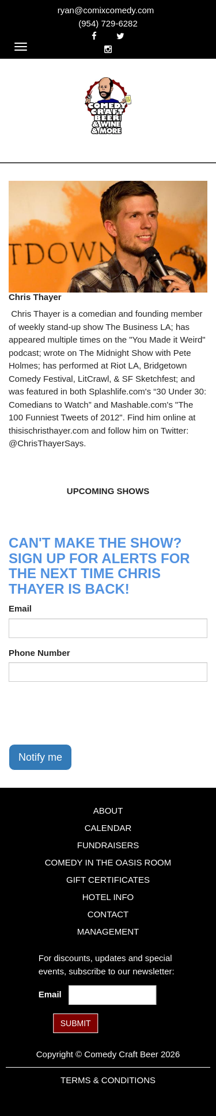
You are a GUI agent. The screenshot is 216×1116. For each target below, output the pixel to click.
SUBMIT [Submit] (75, 1023)
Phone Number (39, 653)
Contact (108, 914)
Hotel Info (108, 897)
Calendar (108, 828)
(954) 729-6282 (108, 23)
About (108, 810)
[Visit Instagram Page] (108, 49)
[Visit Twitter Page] (120, 36)
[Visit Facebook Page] (94, 36)
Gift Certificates (108, 880)
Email (20, 608)
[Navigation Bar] (21, 46)
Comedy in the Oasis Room (108, 862)
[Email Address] (112, 995)
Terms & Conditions (108, 1080)
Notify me (40, 757)
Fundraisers (108, 845)
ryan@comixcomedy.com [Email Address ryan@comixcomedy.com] (106, 10)
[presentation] (96, 712)
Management (108, 931)
